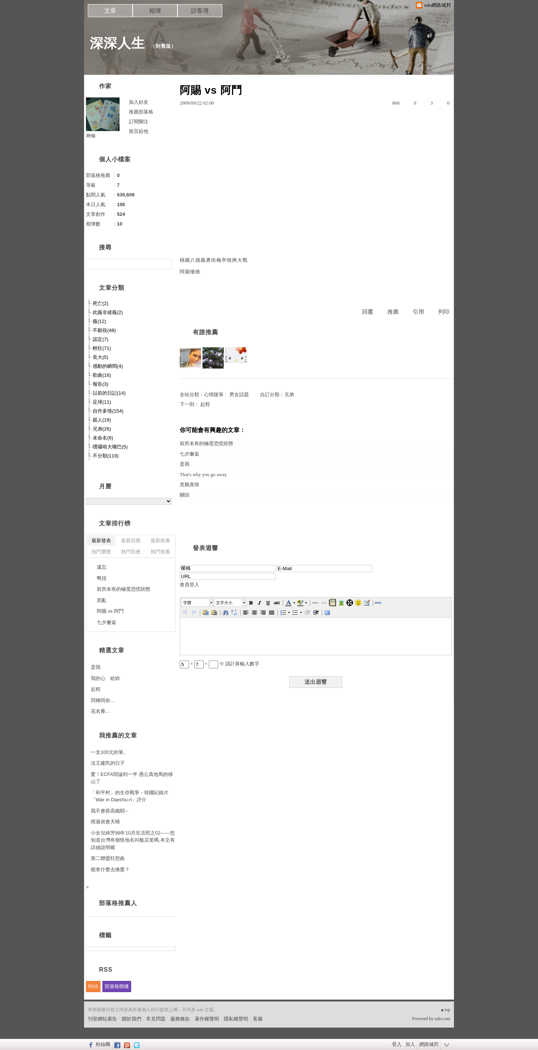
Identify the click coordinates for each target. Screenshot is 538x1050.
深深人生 (117, 43)
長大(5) (100, 357)
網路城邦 (429, 1044)
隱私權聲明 (236, 1019)
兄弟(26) (102, 429)
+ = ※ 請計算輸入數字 (219, 664)
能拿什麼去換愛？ (110, 869)
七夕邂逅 (189, 454)
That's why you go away (203, 474)
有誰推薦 (205, 332)
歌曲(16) (102, 375)
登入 (397, 1044)
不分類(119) (105, 456)
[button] (197, 603)
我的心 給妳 (105, 678)
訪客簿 (200, 10)
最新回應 (130, 540)
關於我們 (131, 1019)
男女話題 (239, 394)
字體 (187, 602)
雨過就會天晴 (105, 821)
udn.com (442, 1018)
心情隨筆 (213, 394)
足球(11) (102, 402)
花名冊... (100, 711)
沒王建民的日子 (108, 763)
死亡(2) (100, 303)
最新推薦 (160, 540)
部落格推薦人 (118, 903)
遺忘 (101, 567)
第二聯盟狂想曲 (108, 858)
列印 (443, 312)
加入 (410, 1044)
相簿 (155, 10)
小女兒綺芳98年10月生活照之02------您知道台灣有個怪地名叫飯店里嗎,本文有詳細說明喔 (133, 840)
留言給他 (138, 131)
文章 (110, 10)
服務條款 (180, 1019)
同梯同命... (102, 700)
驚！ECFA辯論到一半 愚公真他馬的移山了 (132, 778)
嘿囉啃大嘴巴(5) (110, 447)
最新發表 (101, 540)
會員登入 (189, 584)
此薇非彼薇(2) (108, 312)
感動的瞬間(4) (108, 366)
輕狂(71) (102, 348)
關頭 (184, 495)
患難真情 (189, 484)
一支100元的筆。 (109, 752)
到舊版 (163, 46)
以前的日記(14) (109, 393)
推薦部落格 (141, 112)
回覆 (367, 312)
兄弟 (289, 394)
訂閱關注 (138, 121)
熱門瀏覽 (101, 551)
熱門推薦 (160, 551)
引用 (418, 312)
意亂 (101, 600)
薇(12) (99, 321)
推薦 (393, 312)
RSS (93, 986)
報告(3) (100, 384)
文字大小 (224, 602)
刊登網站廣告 (102, 1019)
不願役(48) (104, 330)
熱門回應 (130, 551)
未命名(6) (103, 438)
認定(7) (100, 339)
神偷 (91, 136)
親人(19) (102, 420)
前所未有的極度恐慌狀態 (206, 443)
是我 (184, 464)
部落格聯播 (117, 986)
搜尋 (165, 264)
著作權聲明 (207, 1019)
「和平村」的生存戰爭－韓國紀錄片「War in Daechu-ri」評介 (129, 796)
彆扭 (101, 578)
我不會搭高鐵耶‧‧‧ (109, 811)
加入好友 (138, 102)
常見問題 (156, 1019)
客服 (258, 1019)
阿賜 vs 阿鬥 (110, 611)
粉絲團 (103, 1044)
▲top (445, 1009)
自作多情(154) (108, 411)
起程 (205, 404)
